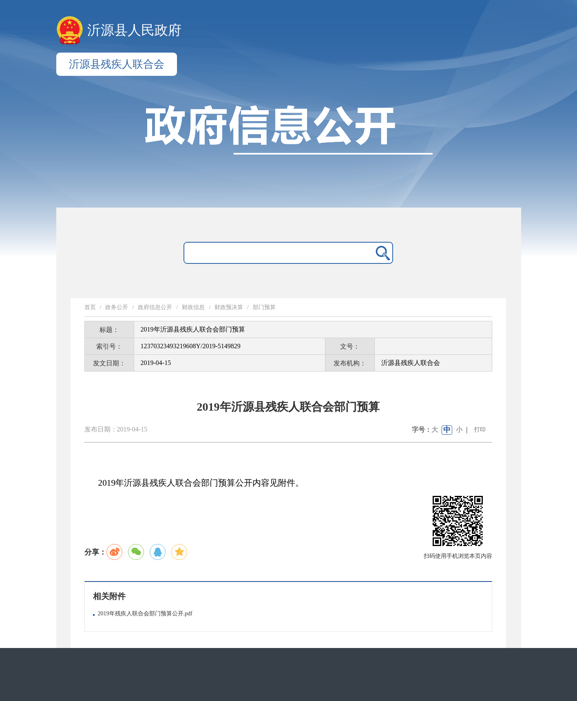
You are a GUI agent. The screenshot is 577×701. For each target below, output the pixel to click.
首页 (90, 307)
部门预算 (264, 307)
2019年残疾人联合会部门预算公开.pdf (145, 613)
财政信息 (193, 307)
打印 (480, 430)
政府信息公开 (155, 307)
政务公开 (116, 307)
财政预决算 (228, 307)
